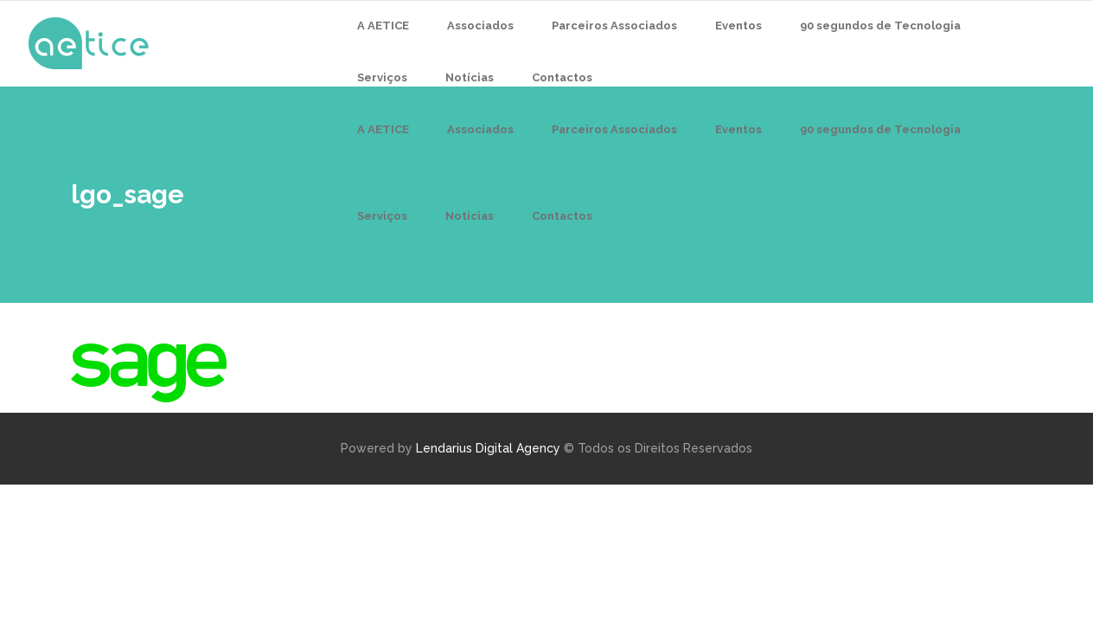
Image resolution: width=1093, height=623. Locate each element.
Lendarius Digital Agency (488, 448)
